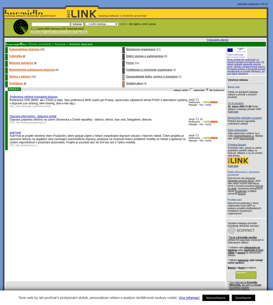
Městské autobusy (21, 63)
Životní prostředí (40, 44)
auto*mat (15, 132)
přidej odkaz (38, 32)
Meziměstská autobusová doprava (32, 69)
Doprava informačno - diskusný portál (33, 116)
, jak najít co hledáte (245, 285)
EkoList (242, 193)
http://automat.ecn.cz (27, 145)
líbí (200, 105)
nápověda (81, 32)
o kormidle (69, 32)
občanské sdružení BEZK (241, 181)
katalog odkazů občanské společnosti (30, 16)
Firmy (130, 63)
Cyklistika (15, 56)
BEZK (264, 4)
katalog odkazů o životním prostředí (123, 16)
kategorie (243, 260)
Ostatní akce (134, 83)
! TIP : (34, 28)
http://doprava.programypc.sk (31, 122)
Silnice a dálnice (20, 76)
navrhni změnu (53, 32)
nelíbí (207, 105)
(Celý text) (233, 111)
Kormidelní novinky (239, 287)
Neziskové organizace (140, 49)
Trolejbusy (16, 83)
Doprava (60, 44)
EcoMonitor (241, 191)
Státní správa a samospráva (144, 56)
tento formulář (247, 138)
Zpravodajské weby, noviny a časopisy (152, 76)
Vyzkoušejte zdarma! (217, 40)
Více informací (189, 298)
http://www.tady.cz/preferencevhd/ (33, 106)
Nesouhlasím (216, 298)
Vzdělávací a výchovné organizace (149, 69)
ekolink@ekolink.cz (244, 136)
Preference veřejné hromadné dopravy (34, 96)
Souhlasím (243, 298)
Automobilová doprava (24, 49)
